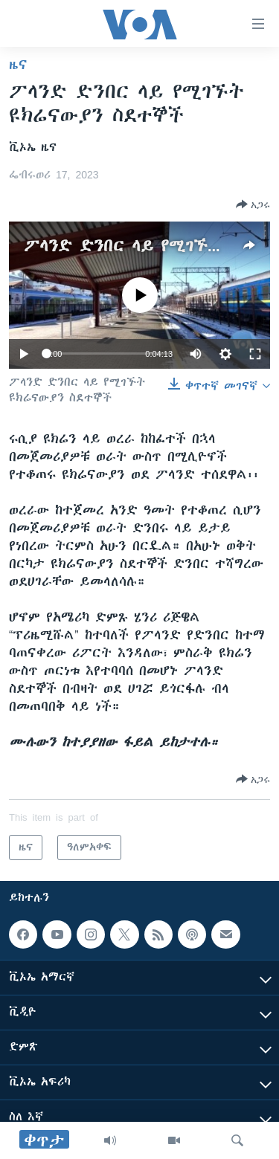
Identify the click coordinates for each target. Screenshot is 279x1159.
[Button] (253, 204)
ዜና (18, 64)
